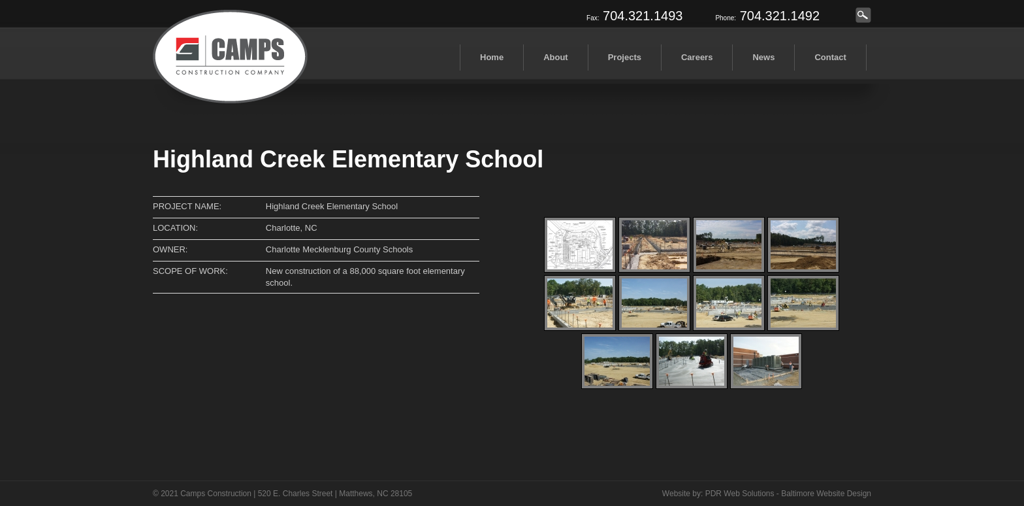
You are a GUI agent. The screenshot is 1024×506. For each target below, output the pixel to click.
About (555, 57)
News (763, 57)
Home (492, 57)
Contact (830, 57)
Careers (696, 57)
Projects (624, 57)
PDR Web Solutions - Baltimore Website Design (788, 493)
